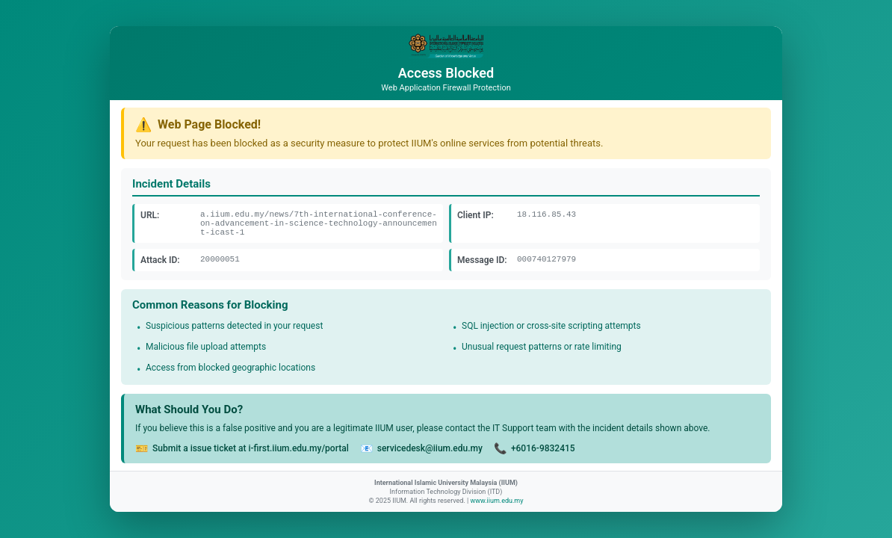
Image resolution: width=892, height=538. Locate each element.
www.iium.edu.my (496, 500)
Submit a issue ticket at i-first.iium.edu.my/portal (250, 448)
